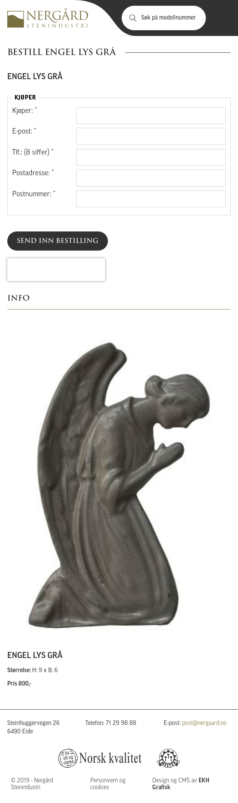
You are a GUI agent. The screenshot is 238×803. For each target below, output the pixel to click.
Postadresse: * (33, 173)
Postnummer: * (33, 194)
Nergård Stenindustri (47, 18)
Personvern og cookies (108, 784)
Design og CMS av (180, 784)
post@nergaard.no (204, 723)
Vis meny (220, 18)
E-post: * (24, 131)
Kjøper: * (24, 111)
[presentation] (56, 269)
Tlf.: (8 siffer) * (33, 152)
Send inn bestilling (57, 241)
